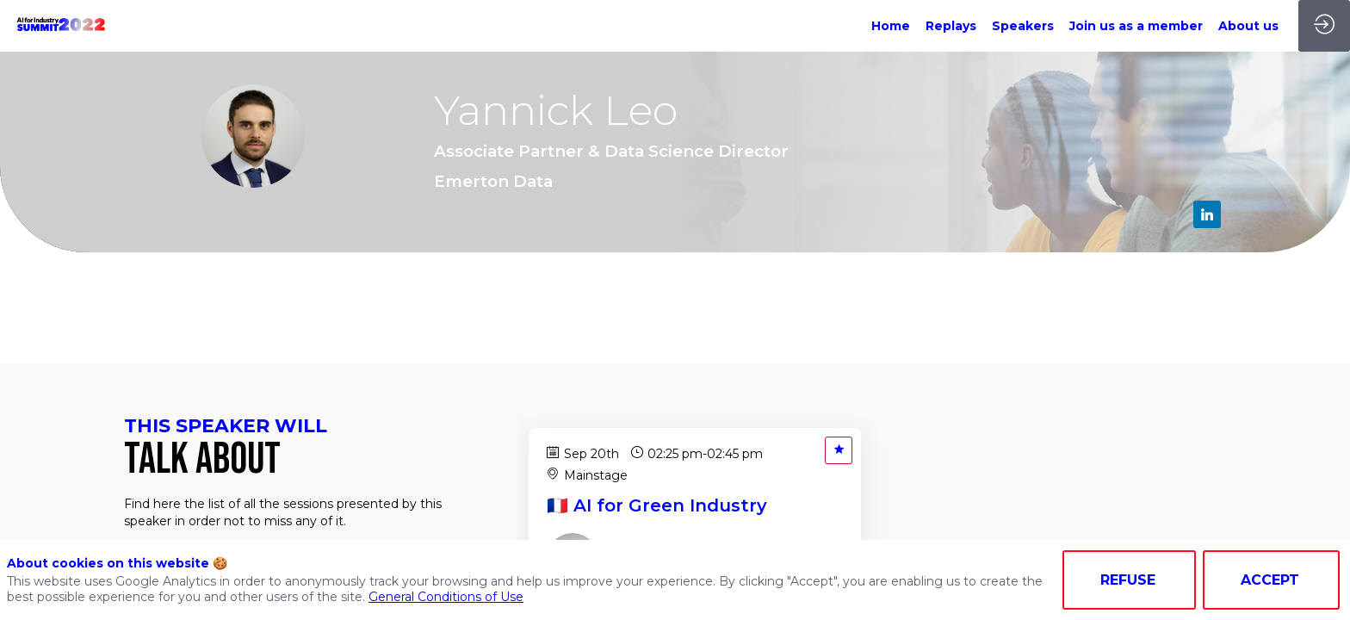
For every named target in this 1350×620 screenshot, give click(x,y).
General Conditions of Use (445, 596)
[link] (890, 26)
